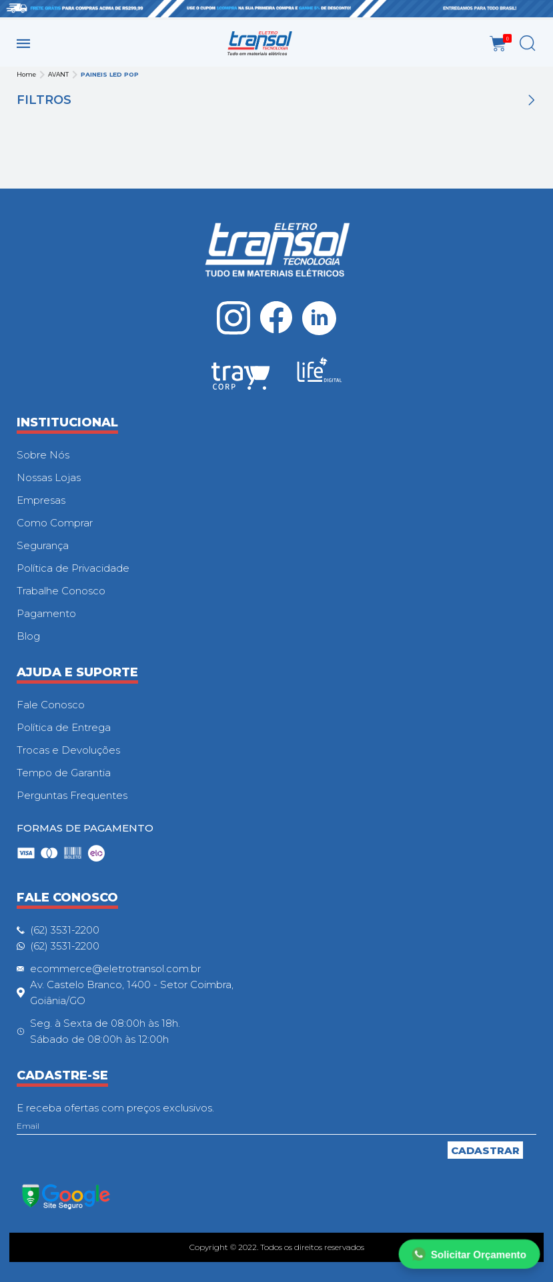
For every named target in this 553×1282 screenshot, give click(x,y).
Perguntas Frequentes (72, 795)
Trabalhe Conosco (61, 590)
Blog (28, 636)
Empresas (41, 500)
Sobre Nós (43, 454)
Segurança (43, 545)
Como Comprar (55, 522)
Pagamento (46, 613)
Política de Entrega (64, 727)
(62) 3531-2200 (64, 930)
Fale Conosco (51, 704)
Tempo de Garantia (64, 772)
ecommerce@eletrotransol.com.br (115, 968)
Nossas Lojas (49, 477)
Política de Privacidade (73, 568)
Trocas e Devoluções (68, 750)
